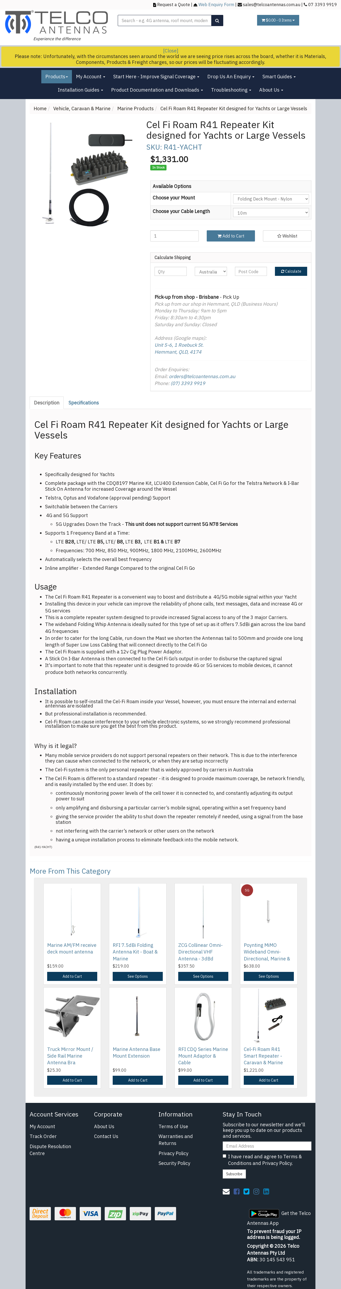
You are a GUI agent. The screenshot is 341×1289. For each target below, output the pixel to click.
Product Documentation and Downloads (157, 90)
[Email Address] (267, 1146)
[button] (287, 236)
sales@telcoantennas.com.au (271, 4)
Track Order (43, 1136)
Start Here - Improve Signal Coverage (156, 76)
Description (46, 403)
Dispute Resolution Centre (50, 1149)
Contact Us (106, 1136)
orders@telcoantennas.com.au (202, 376)
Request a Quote (173, 4)
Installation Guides (80, 90)
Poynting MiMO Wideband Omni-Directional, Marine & (267, 951)
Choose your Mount (174, 198)
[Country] (211, 271)
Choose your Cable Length (181, 211)
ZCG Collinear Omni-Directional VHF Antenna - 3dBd (200, 951)
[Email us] (226, 1191)
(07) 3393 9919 (187, 383)
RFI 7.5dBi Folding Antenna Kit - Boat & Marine (135, 951)
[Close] (170, 51)
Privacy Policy (173, 1153)
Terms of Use (173, 1126)
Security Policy (174, 1163)
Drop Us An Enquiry (230, 76)
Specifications (83, 403)
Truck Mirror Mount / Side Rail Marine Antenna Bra (70, 1056)
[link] (236, 1191)
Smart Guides (279, 76)
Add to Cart (230, 236)
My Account (90, 76)
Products (56, 76)
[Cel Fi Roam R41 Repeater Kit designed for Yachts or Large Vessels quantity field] (174, 236)
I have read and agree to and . (262, 1160)
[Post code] (251, 271)
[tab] (47, 402)
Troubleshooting (231, 90)
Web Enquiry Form (216, 4)
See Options (138, 976)
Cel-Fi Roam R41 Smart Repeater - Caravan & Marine (263, 1056)
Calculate (291, 271)
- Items (278, 20)
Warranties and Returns (176, 1139)
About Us (271, 90)
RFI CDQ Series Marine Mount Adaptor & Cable (203, 1056)
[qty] (171, 271)
